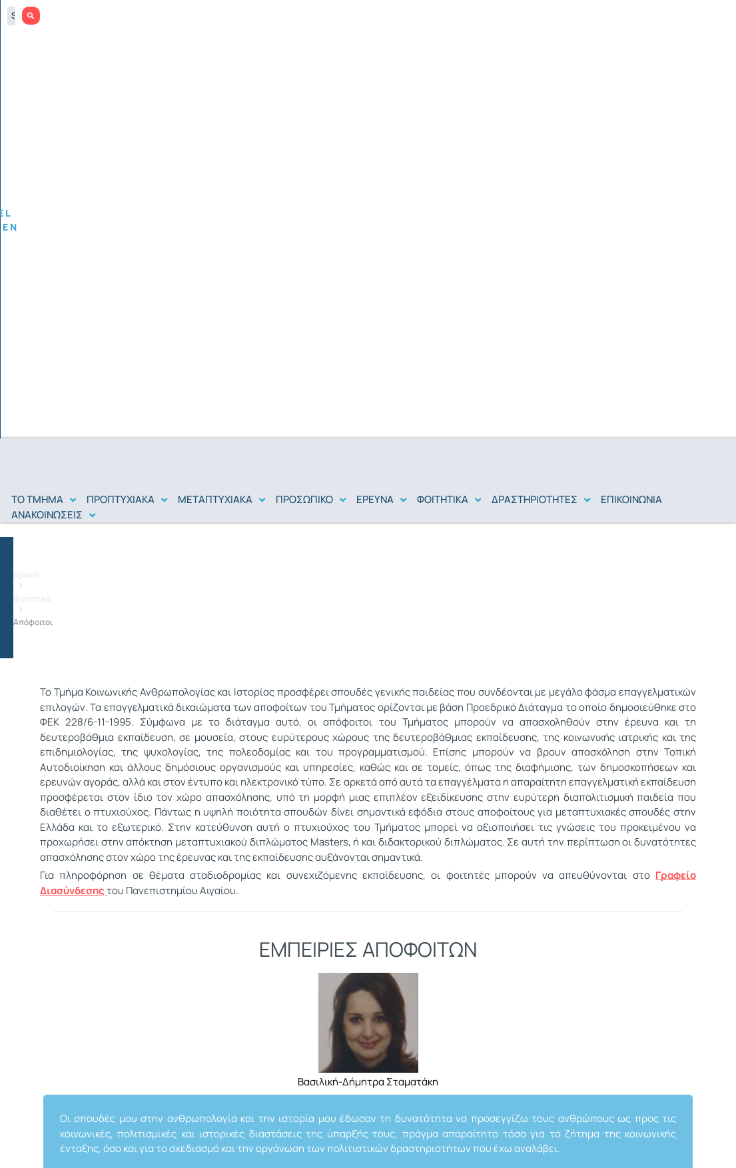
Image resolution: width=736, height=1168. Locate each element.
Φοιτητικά (542, 244)
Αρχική (496, 244)
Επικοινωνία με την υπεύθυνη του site (75, 1153)
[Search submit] (717, 16)
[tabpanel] (368, 698)
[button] (45, 120)
